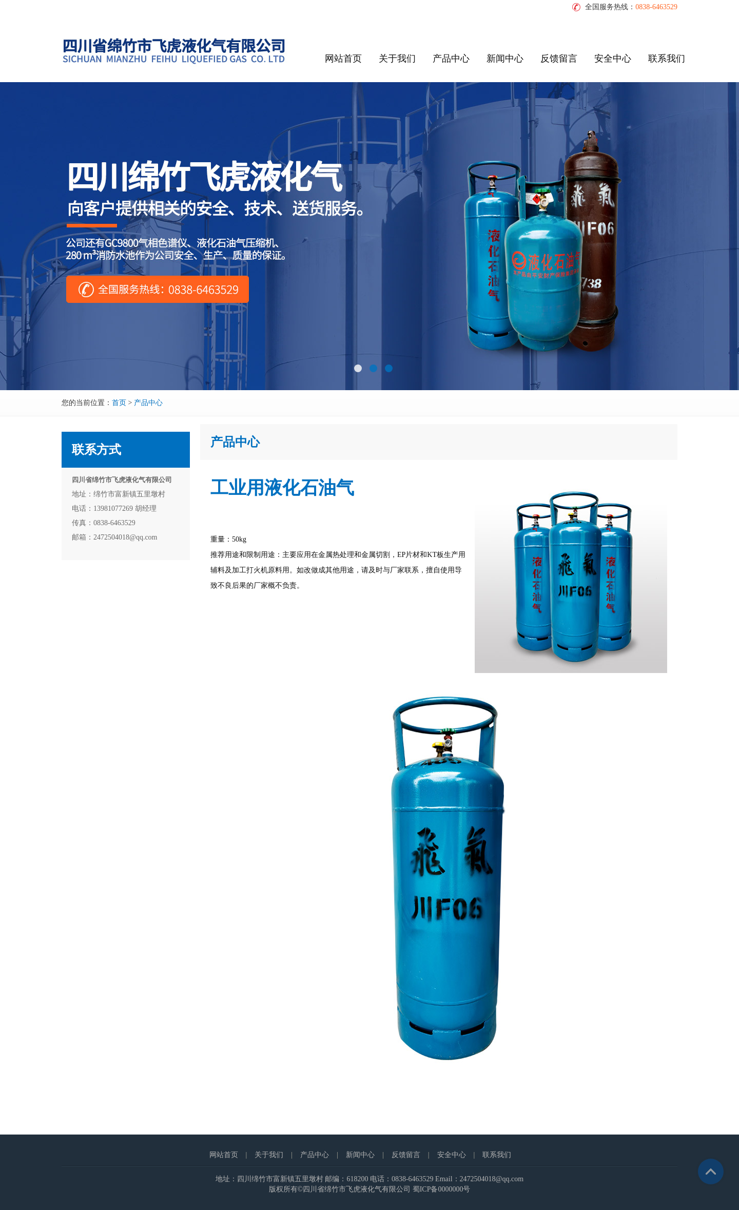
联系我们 (666, 58)
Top (711, 1171)
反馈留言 (558, 58)
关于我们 (397, 58)
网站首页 (343, 58)
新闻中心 (505, 58)
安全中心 (612, 58)
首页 (119, 403)
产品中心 (451, 58)
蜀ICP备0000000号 (442, 1189)
